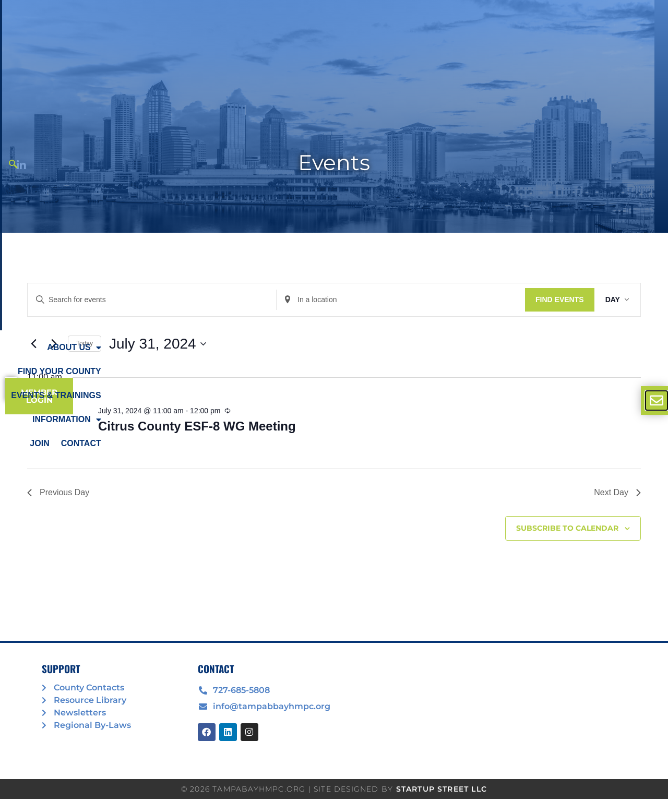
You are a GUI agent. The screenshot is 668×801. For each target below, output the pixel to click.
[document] (334, 400)
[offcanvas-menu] (656, 400)
